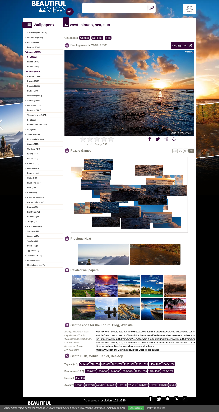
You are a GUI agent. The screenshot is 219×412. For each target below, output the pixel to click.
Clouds (84, 37)
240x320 (100, 385)
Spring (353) (32, 154)
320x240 (90, 385)
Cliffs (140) (32, 178)
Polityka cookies (156, 407)
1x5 (175, 151)
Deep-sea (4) (33, 246)
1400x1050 (155, 364)
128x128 (143, 385)
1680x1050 (141, 371)
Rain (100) (31, 188)
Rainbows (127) (34, 183)
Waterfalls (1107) (34, 105)
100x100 (163, 385)
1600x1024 (127, 371)
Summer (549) (33, 134)
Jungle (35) (32, 222)
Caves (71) (32, 192)
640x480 (84, 364)
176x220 (111, 385)
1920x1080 (154, 371)
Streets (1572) (33, 86)
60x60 (172, 385)
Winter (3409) (33, 67)
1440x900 (114, 371)
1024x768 (117, 364)
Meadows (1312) (34, 96)
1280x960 (129, 364)
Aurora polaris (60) (35, 202)
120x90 (153, 385)
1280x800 (102, 371)
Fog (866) (31, 120)
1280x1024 (142, 364)
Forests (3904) (33, 47)
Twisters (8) (32, 241)
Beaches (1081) (34, 110)
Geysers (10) (33, 236)
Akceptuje (136, 407)
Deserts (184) (33, 173)
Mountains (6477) (35, 37)
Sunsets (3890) (34, 52)
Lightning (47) (33, 212)
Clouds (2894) (33, 71)
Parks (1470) (33, 91)
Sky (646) (31, 130)
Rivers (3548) (33, 62)
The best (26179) (34, 255)
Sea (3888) (32, 57)
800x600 (105, 364)
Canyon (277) (33, 163)
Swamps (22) (33, 231)
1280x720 (90, 371)
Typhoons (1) (33, 251)
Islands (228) (33, 168)
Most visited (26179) (36, 265)
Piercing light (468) (35, 139)
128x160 (132, 385)
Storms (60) (32, 207)
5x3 (186, 151)
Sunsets (97, 37)
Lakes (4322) (33, 42)
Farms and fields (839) (37, 125)
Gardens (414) (33, 149)
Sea (108, 37)
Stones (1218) (33, 100)
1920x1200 (167, 371)
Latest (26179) (33, 260)
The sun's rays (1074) (36, 115)
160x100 (122, 385)
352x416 (79, 385)
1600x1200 (169, 364)
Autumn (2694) (33, 76)
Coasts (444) (33, 144)
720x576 (95, 364)
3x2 (180, 151)
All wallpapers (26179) (37, 33)
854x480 (80, 378)
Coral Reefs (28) (34, 226)
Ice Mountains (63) (35, 197)
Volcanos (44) (33, 217)
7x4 (191, 151)
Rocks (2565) (33, 81)
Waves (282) (32, 159)
